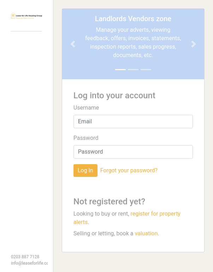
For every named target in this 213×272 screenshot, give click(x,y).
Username (86, 107)
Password (86, 138)
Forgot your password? (129, 170)
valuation (146, 233)
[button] (72, 44)
